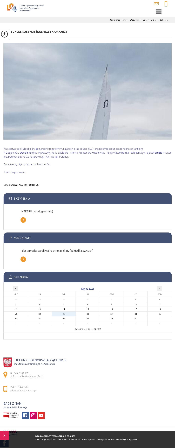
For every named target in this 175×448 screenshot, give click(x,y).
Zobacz (23, 220)
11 (160, 304)
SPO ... (151, 20)
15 (88, 309)
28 (64, 318)
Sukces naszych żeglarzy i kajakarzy (39, 32)
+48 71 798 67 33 (166, 4)
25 (160, 314)
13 (40, 309)
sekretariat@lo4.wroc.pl (156, 3)
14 (64, 309)
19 (16, 314)
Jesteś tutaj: (115, 20)
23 (112, 314)
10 (136, 304)
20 (40, 314)
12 (16, 309)
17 (136, 309)
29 (88, 318)
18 (160, 309)
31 (136, 318)
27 (40, 318)
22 (88, 314)
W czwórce (132, 20)
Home (123, 20)
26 (16, 318)
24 (136, 314)
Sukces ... (162, 20)
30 (112, 318)
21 (64, 314)
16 (112, 309)
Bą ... (143, 20)
